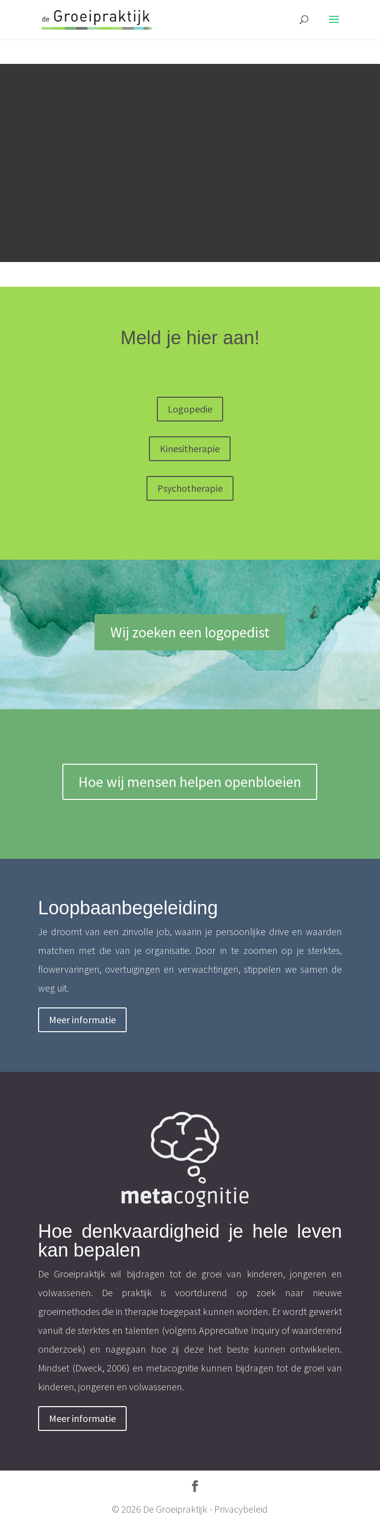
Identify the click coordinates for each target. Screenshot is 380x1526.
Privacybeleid (241, 1509)
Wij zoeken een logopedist (190, 632)
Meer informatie (82, 1019)
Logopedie (190, 409)
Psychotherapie (190, 488)
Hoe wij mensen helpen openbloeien (189, 781)
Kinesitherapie (190, 448)
